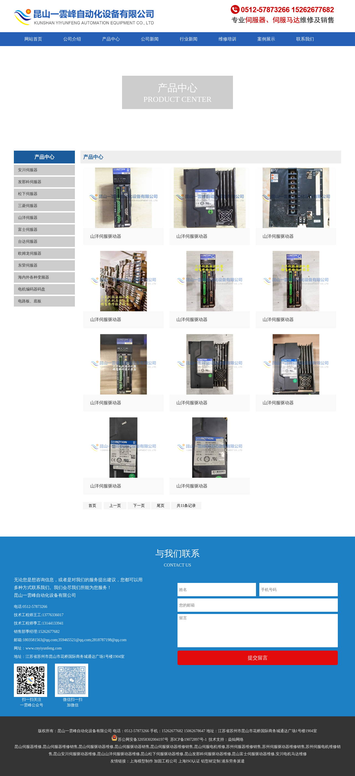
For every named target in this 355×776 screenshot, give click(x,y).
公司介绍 (72, 39)
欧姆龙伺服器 (29, 253)
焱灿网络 (236, 739)
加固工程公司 (165, 761)
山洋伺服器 (27, 218)
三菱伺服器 (27, 206)
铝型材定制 (210, 761)
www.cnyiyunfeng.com (44, 648)
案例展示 (266, 39)
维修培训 (227, 39)
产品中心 (111, 39)
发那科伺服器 (29, 182)
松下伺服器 (27, 194)
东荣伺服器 (27, 265)
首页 (92, 506)
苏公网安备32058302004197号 (140, 739)
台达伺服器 (27, 241)
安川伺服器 (27, 170)
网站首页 (33, 39)
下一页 (139, 506)
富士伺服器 (27, 230)
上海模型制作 (141, 761)
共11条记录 (186, 506)
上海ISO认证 (189, 761)
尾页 (160, 506)
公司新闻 (150, 39)
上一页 (115, 506)
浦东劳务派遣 (233, 761)
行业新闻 (188, 39)
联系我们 (305, 39)
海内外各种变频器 (33, 277)
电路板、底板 (29, 301)
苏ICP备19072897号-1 (188, 739)
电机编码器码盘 (31, 289)
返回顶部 (343, 753)
